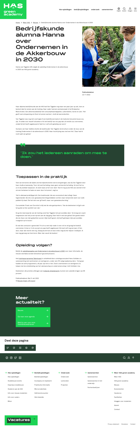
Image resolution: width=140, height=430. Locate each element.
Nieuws (35, 23)
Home (18, 23)
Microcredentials (40, 389)
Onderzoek (65, 377)
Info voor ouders (13, 397)
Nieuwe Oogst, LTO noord (26, 281)
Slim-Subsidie (39, 397)
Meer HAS (26, 23)
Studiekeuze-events (15, 381)
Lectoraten (65, 381)
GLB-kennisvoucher (41, 393)
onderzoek (95, 9)
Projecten (64, 385)
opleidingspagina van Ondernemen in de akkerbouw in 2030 (44, 251)
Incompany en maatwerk (43, 381)
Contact (117, 409)
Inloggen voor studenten (122, 401)
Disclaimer (124, 424)
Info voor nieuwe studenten (17, 393)
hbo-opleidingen (65, 9)
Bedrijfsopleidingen (41, 377)
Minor (10, 401)
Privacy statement (113, 424)
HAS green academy (121, 381)
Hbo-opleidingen (13, 377)
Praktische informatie (42, 385)
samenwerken (107, 9)
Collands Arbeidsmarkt (51, 271)
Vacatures (117, 393)
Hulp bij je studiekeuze (16, 385)
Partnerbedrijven (94, 387)
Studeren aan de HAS (15, 389)
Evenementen (119, 389)
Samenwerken (93, 377)
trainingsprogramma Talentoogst (30, 258)
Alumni (116, 405)
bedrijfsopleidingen (81, 9)
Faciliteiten (118, 397)
